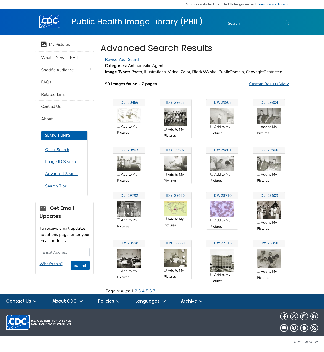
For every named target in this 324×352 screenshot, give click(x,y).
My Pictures (55, 45)
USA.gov (311, 342)
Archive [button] (192, 301)
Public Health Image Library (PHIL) (137, 21)
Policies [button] (109, 301)
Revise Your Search (122, 59)
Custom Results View (269, 84)
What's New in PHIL (60, 57)
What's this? (51, 264)
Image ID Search (60, 161)
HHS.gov (294, 342)
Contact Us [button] (22, 301)
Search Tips (56, 186)
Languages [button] (150, 301)
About (47, 119)
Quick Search (57, 149)
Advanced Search (61, 173)
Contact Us (51, 106)
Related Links (53, 94)
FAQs (46, 82)
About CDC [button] (67, 301)
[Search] (253, 24)
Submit (80, 265)
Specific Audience (57, 70)
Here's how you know (273, 4)
